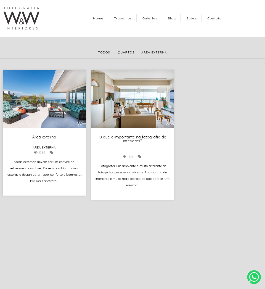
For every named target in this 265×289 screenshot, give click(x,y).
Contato (214, 18)
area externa (154, 52)
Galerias (149, 18)
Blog (172, 18)
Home (98, 18)
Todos (104, 52)
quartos (126, 52)
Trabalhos (123, 18)
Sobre (191, 18)
